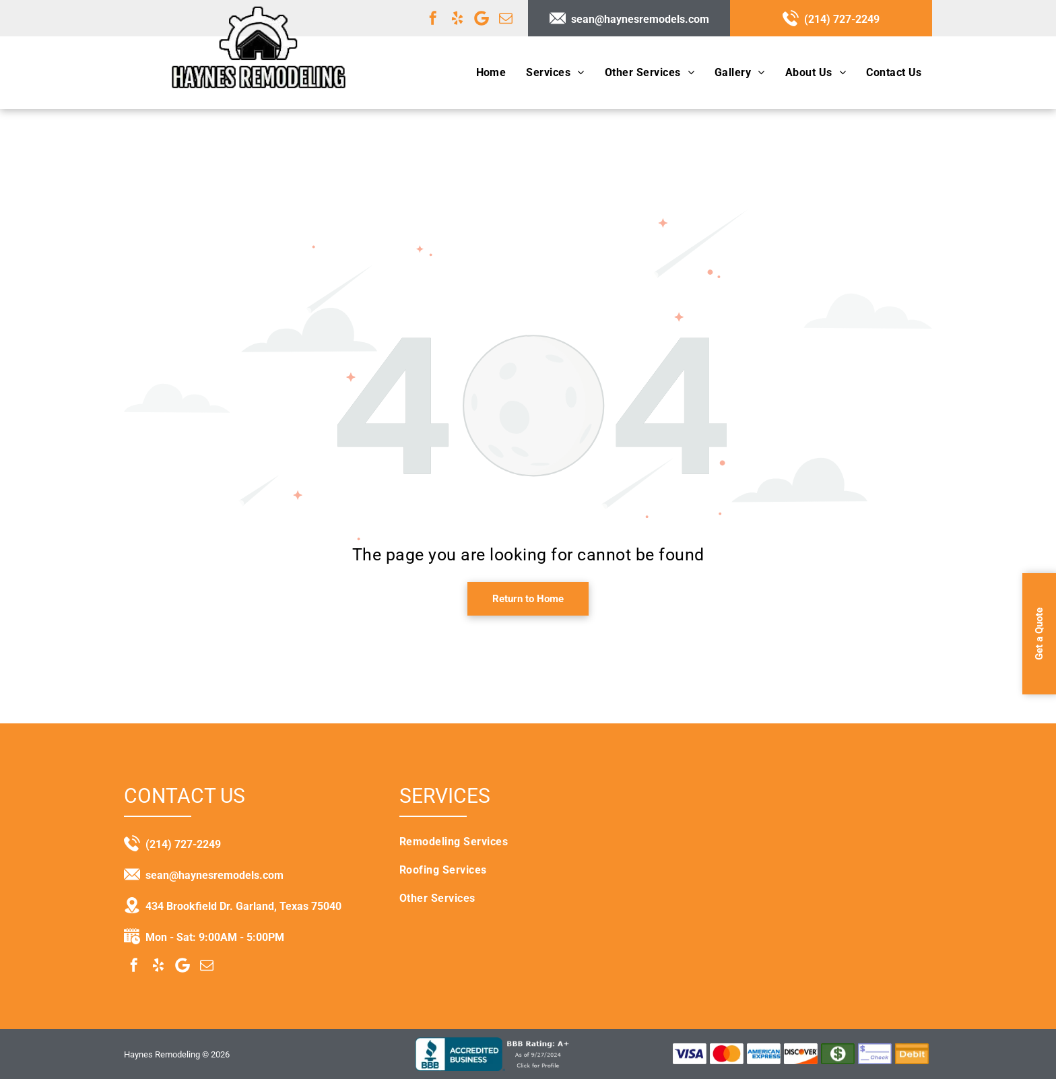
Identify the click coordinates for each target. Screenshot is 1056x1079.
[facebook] (433, 18)
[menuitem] (491, 72)
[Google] (481, 18)
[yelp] (457, 18)
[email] (506, 18)
